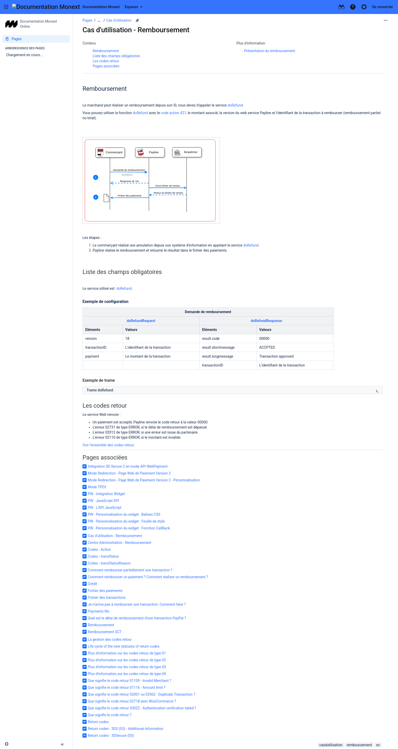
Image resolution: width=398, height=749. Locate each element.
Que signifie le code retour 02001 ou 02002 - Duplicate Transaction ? (141, 694)
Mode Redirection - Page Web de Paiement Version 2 (129, 473)
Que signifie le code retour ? (109, 715)
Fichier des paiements (105, 591)
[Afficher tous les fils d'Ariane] (99, 20)
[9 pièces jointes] (137, 20)
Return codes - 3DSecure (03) (111, 735)
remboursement (359, 745)
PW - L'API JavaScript (104, 508)
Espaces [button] (131, 7)
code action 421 (173, 113)
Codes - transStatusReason (109, 563)
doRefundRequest (141, 321)
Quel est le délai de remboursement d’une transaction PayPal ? (137, 618)
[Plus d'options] (385, 20)
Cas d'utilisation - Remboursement (115, 536)
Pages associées (106, 66)
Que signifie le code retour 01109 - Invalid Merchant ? (129, 681)
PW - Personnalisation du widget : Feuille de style (126, 521)
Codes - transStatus (103, 556)
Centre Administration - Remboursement (119, 543)
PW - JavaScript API (103, 501)
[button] (6, 7)
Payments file (98, 611)
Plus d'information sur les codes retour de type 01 (127, 653)
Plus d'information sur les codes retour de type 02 (127, 660)
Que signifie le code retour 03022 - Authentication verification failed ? (142, 708)
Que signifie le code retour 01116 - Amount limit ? (126, 687)
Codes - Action (99, 549)
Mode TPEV (97, 487)
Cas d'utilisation (118, 20)
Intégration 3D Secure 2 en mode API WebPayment (128, 466)
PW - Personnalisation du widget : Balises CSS (124, 514)
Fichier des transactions (107, 597)
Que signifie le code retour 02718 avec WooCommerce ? (132, 701)
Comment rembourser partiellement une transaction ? (130, 570)
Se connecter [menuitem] (382, 7)
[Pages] (36, 39)
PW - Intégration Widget (106, 494)
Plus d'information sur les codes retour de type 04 (127, 674)
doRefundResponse (266, 321)
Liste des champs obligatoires (116, 56)
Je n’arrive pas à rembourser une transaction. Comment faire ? (137, 604)
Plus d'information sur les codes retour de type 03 (127, 667)
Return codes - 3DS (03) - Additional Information (125, 729)
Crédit (92, 584)
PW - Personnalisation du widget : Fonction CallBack (129, 528)
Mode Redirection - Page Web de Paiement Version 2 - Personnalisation (144, 480)
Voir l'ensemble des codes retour (108, 445)
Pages (87, 20)
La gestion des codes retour (110, 639)
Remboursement (106, 51)
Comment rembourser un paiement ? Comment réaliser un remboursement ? (148, 577)
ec (378, 745)
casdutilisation (330, 745)
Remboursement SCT (104, 632)
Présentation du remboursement (269, 51)
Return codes (98, 722)
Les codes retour (106, 61)
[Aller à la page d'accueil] (66, 7)
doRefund (235, 105)
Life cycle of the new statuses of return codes (123, 646)
